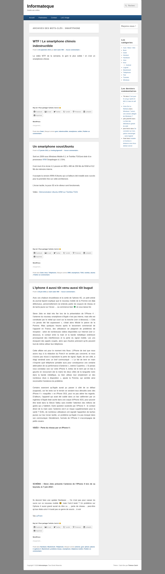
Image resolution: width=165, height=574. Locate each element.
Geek (42, 131)
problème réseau (56, 549)
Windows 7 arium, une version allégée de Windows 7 (129, 113)
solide (80, 131)
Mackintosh (51, 547)
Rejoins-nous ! (128, 26)
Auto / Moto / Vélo (129, 48)
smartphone (73, 131)
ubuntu (92, 273)
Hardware (43, 547)
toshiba (87, 273)
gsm (56, 131)
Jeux (124, 60)
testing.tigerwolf (56, 150)
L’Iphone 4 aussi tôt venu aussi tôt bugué (63, 288)
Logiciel (125, 67)
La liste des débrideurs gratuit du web (129, 123)
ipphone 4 (37, 549)
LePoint (39, 516)
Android (128, 65)
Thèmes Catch (133, 565)
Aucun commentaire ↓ (73, 50)
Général (126, 55)
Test (124, 75)
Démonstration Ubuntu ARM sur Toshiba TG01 (58, 192)
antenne (77, 547)
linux (46, 273)
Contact (54, 18)
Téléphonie (52, 273)
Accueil (31, 18)
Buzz (125, 50)
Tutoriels (126, 77)
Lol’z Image (65, 18)
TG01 (82, 273)
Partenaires (43, 18)
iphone (87, 547)
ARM (44, 160)
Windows (126, 80)
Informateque (40, 6)
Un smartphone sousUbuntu (53, 146)
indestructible (63, 131)
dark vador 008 (59, 50)
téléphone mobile (77, 549)
